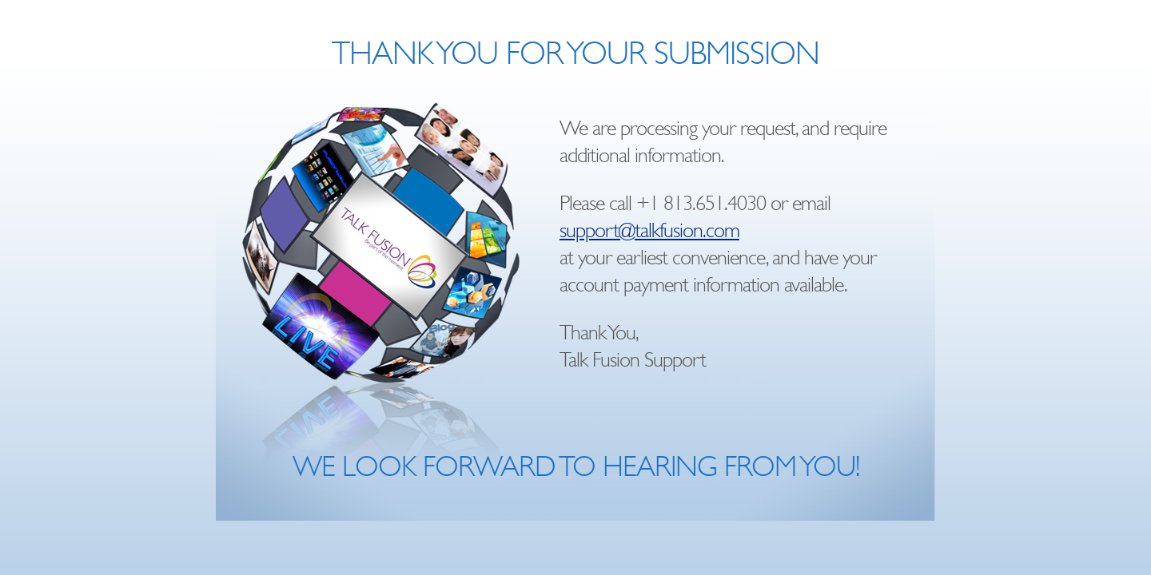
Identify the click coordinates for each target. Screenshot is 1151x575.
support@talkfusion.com (649, 230)
